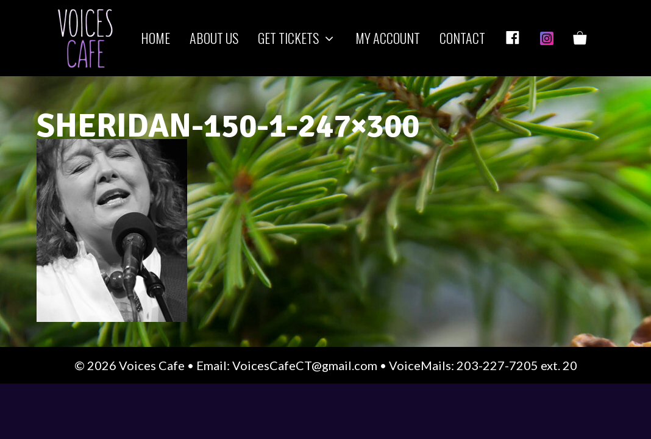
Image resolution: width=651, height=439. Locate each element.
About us (214, 38)
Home (155, 38)
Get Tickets (302, 38)
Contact (462, 38)
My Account (387, 38)
